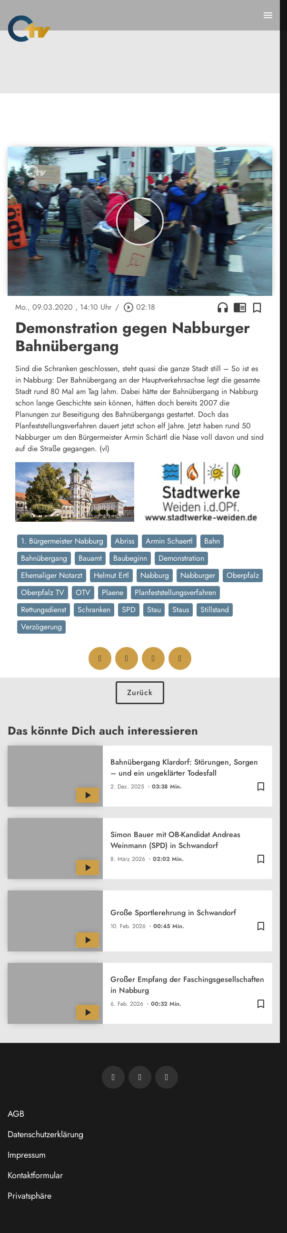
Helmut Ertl (111, 575)
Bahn (212, 541)
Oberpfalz (243, 575)
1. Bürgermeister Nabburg (62, 541)
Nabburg (154, 575)
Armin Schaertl (169, 541)
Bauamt (90, 558)
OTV (83, 592)
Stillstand (214, 609)
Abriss (124, 541)
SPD (129, 609)
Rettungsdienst (43, 609)
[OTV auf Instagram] (166, 1077)
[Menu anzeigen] (268, 15)
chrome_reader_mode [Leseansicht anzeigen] (240, 307)
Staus (180, 609)
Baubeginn (130, 558)
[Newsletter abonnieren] (113, 1077)
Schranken (94, 609)
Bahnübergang (44, 558)
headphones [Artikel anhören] (222, 307)
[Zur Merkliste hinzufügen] (257, 307)
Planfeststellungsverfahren (175, 592)
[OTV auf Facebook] (140, 1077)
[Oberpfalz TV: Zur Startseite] (29, 28)
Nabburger (197, 575)
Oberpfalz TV (42, 592)
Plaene (112, 592)
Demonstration (181, 558)
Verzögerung (41, 626)
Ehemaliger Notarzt (51, 575)
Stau (154, 609)
